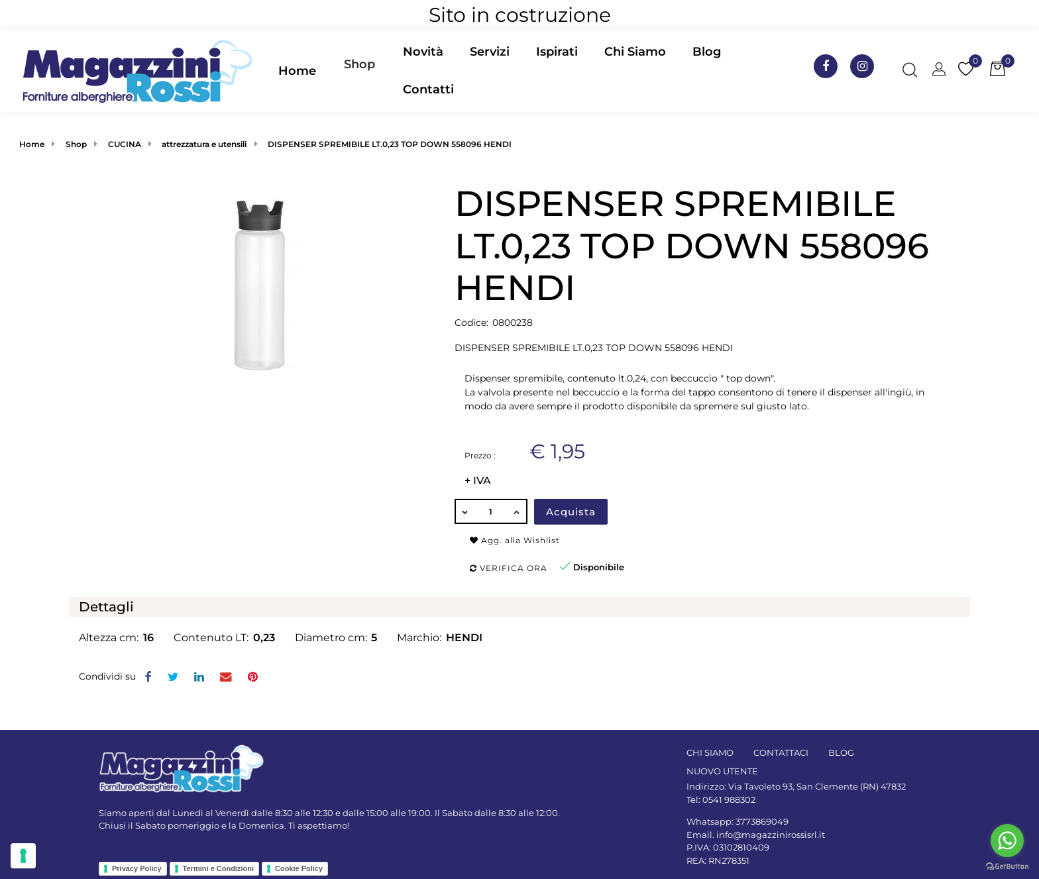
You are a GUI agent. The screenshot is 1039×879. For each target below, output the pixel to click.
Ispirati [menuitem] (557, 51)
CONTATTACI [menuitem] (780, 752)
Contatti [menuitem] (428, 89)
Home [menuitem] (297, 71)
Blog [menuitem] (706, 51)
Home (31, 144)
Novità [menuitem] (423, 51)
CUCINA (124, 144)
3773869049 (762, 821)
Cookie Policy (299, 868)
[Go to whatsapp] (1007, 840)
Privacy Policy (137, 868)
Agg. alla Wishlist (515, 540)
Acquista (571, 511)
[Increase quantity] (517, 511)
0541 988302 (728, 799)
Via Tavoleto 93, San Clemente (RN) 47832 (817, 786)
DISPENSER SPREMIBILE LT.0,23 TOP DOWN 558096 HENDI (390, 144)
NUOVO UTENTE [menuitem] (722, 771)
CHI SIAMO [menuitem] (710, 752)
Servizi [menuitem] (490, 51)
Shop (359, 64)
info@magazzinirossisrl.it (770, 834)
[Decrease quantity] (464, 511)
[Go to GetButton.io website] (1007, 866)
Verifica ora (508, 568)
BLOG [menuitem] (841, 752)
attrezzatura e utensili (204, 144)
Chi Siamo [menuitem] (635, 51)
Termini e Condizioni (218, 868)
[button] (257, 281)
